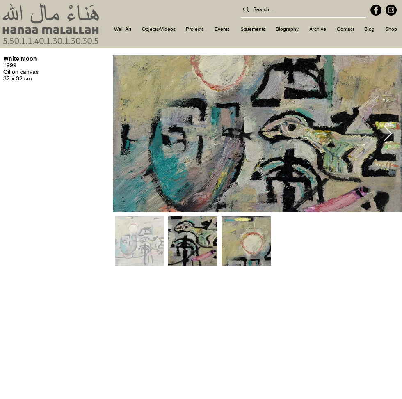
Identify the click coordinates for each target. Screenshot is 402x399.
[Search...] (301, 9)
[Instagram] (391, 10)
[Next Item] (388, 134)
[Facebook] (375, 10)
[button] (122, 29)
